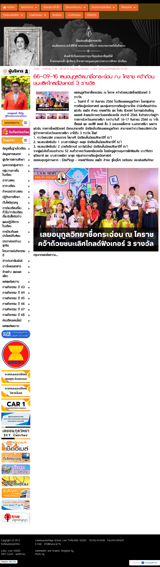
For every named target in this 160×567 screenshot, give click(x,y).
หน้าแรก (36, 69)
